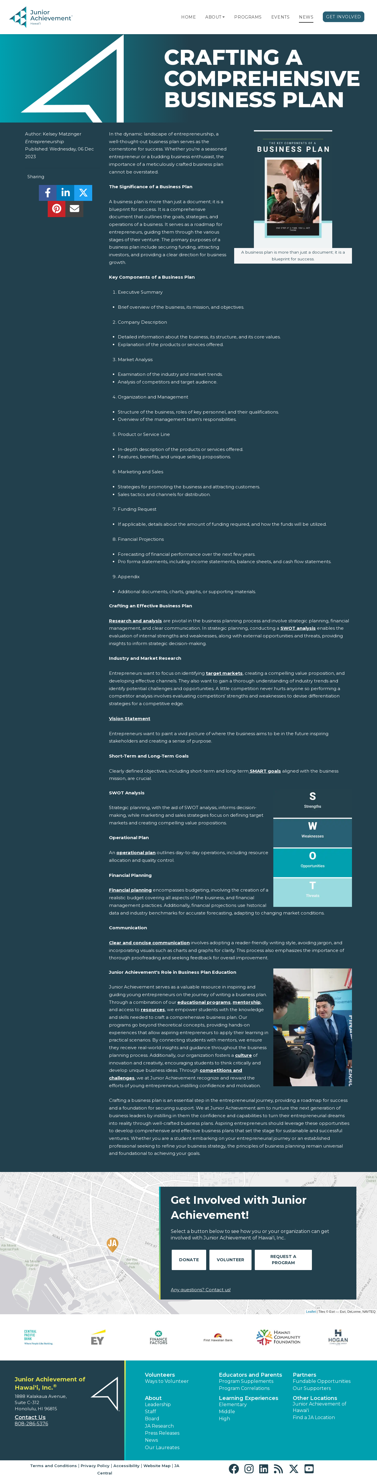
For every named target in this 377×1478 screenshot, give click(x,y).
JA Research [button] (159, 1426)
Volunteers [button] (160, 1375)
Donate (189, 1259)
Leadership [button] (158, 1404)
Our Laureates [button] (162, 1447)
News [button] (151, 1440)
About (213, 17)
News (306, 17)
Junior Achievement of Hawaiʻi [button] (319, 1407)
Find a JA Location (314, 1417)
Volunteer (230, 1259)
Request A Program (283, 1259)
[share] (48, 194)
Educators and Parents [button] (250, 1375)
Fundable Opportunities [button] (321, 1381)
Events (280, 17)
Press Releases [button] (162, 1433)
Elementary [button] (233, 1404)
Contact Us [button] (30, 1417)
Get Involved (343, 16)
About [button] (153, 1398)
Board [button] (152, 1418)
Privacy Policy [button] (95, 1465)
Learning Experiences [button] (248, 1398)
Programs (248, 17)
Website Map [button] (157, 1465)
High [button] (224, 1418)
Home (188, 17)
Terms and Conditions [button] (53, 1465)
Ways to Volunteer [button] (167, 1381)
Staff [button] (150, 1411)
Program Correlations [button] (244, 1388)
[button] (223, 17)
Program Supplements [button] (246, 1381)
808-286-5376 (31, 1423)
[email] (74, 210)
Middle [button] (227, 1411)
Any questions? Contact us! (201, 1289)
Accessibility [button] (126, 1465)
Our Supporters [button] (312, 1388)
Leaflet (311, 1311)
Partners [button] (304, 1375)
